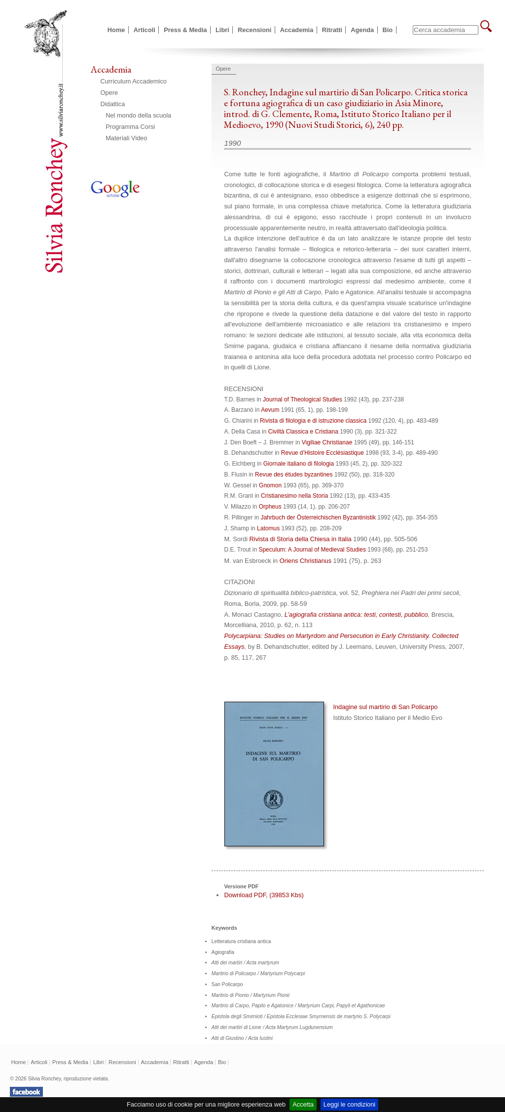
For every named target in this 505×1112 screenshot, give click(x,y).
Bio (388, 30)
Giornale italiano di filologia (298, 463)
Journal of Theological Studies (302, 399)
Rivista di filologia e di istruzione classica (313, 420)
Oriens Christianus (305, 560)
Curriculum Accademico (134, 81)
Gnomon (270, 485)
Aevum (270, 409)
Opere (109, 92)
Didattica (113, 104)
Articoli (144, 30)
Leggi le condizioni (349, 1104)
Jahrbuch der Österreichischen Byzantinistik (317, 517)
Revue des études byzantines (293, 474)
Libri (222, 30)
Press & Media (185, 30)
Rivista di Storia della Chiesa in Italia (301, 539)
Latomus (268, 528)
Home (116, 30)
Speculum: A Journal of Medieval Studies (311, 549)
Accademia (297, 30)
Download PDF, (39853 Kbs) (263, 895)
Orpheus (270, 506)
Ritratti (332, 30)
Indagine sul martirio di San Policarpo (347, 713)
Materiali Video (126, 138)
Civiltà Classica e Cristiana (303, 431)
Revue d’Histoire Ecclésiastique (322, 452)
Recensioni (254, 30)
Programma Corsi (130, 126)
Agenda (362, 30)
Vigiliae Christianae (327, 442)
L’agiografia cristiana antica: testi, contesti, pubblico (356, 614)
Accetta (303, 1104)
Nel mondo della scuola (138, 115)
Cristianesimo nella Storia (294, 495)
